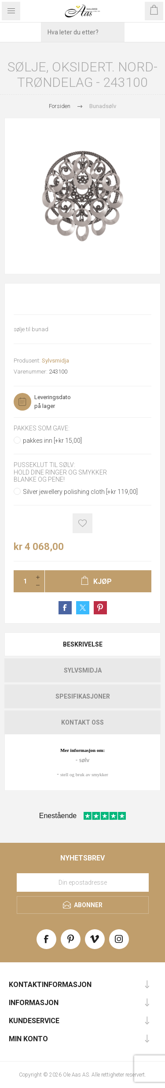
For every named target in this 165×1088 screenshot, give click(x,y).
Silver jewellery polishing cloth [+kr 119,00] (80, 491)
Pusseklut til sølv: (44, 465)
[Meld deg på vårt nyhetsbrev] (83, 882)
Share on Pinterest (100, 607)
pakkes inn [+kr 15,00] (52, 440)
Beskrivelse (83, 644)
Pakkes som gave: (42, 428)
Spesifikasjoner (82, 696)
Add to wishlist (82, 523)
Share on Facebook (65, 607)
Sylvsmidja (55, 360)
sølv (84, 760)
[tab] (82, 644)
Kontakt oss (82, 722)
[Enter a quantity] (22, 581)
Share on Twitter (82, 607)
